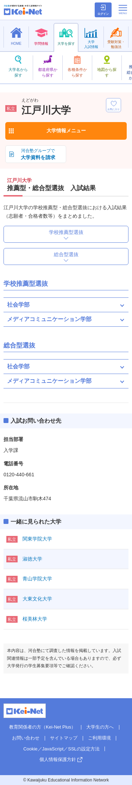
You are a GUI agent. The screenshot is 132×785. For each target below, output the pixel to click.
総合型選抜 (66, 254)
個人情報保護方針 (57, 759)
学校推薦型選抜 (66, 232)
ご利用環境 (99, 738)
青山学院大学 (37, 578)
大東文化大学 (37, 599)
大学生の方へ (100, 727)
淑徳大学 (32, 559)
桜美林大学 (35, 619)
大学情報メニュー (66, 130)
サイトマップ (63, 738)
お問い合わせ (25, 738)
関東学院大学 (37, 539)
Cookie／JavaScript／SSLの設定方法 (61, 748)
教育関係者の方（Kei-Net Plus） (42, 727)
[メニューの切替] (122, 9)
